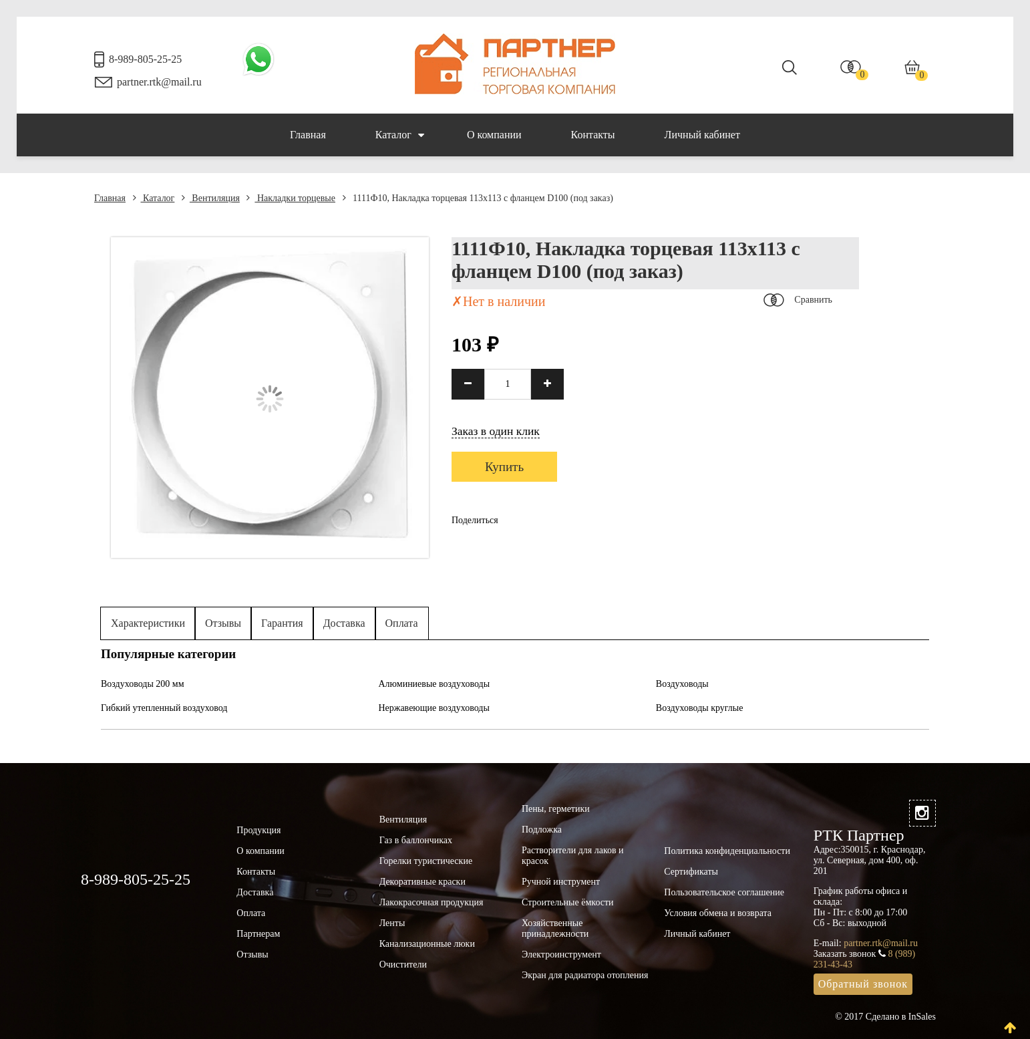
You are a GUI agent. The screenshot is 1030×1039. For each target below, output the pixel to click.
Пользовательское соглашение (724, 892)
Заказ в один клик (496, 431)
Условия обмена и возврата (717, 913)
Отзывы (223, 623)
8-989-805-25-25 (145, 59)
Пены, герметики (556, 809)
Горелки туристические (425, 861)
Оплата (401, 623)
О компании (494, 134)
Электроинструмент (561, 954)
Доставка (344, 623)
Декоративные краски (422, 882)
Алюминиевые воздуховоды (434, 684)
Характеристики (148, 623)
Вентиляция (211, 198)
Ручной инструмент (561, 882)
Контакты (593, 134)
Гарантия (282, 623)
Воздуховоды (682, 684)
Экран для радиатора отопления (585, 975)
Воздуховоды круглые (699, 708)
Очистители (403, 964)
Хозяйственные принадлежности (555, 928)
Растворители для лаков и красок (573, 855)
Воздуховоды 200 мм (142, 684)
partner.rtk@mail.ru (159, 82)
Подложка (542, 830)
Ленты (392, 923)
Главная (308, 134)
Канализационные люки (427, 944)
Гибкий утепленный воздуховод (164, 708)
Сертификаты (691, 872)
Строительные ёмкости (568, 902)
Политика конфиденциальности (727, 851)
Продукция (258, 830)
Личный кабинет (702, 134)
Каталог (399, 135)
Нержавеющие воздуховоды (433, 708)
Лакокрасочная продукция (431, 902)
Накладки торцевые (290, 198)
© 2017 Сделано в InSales (885, 1017)
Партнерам (258, 934)
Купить (504, 467)
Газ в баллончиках (415, 840)
